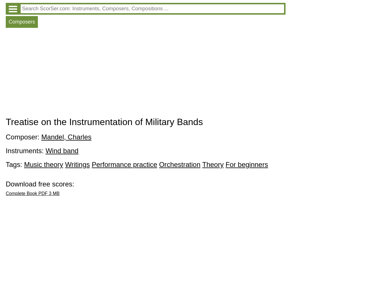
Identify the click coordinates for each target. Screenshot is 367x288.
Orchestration (179, 164)
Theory (213, 164)
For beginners (247, 164)
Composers (22, 22)
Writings (77, 164)
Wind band (62, 151)
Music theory (43, 164)
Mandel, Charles (66, 137)
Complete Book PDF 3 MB (33, 193)
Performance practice (124, 164)
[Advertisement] (146, 74)
